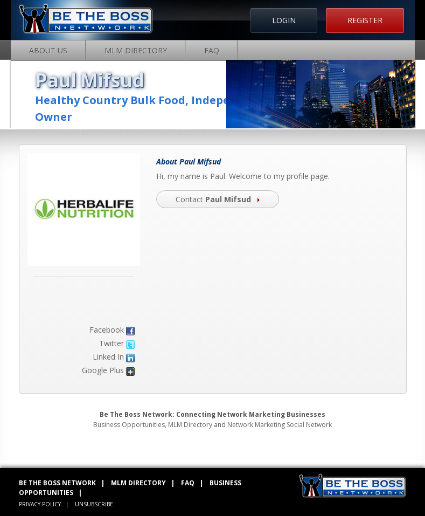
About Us (48, 50)
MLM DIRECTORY (138, 482)
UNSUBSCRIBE (94, 504)
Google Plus (103, 370)
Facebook (106, 330)
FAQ (211, 50)
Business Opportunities (129, 424)
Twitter (111, 343)
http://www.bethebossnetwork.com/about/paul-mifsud (118, 132)
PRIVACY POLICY (40, 504)
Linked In (108, 357)
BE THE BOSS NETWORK (57, 482)
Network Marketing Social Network (279, 424)
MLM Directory (135, 50)
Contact (218, 199)
